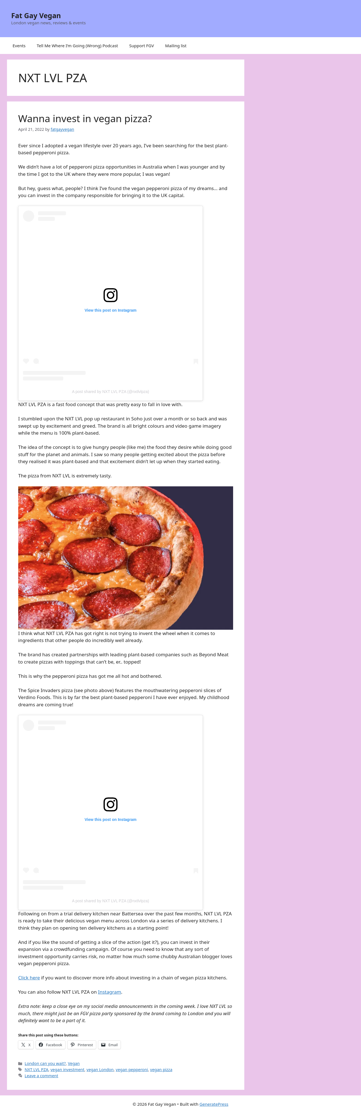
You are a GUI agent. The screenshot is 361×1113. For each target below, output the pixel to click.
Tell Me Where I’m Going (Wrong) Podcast (77, 45)
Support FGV (141, 45)
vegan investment (67, 1069)
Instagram (109, 992)
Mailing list (175, 45)
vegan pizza (161, 1069)
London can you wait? (45, 1063)
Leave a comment (41, 1075)
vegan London (100, 1069)
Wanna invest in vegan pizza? (85, 118)
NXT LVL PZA (36, 1069)
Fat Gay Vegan (36, 15)
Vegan (73, 1063)
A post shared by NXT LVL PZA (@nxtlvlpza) (110, 391)
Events (19, 45)
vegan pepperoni (132, 1069)
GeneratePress (214, 1104)
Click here (29, 977)
